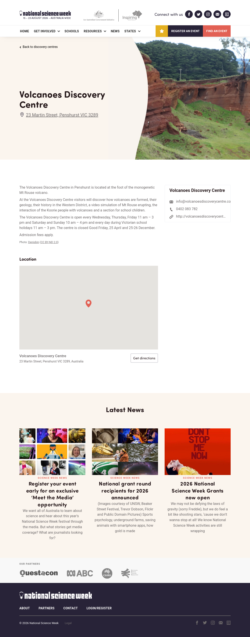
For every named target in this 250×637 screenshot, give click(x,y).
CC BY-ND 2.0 (49, 242)
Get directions (144, 358)
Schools (71, 31)
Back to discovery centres (38, 46)
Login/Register (99, 608)
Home (24, 31)
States (130, 31)
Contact (70, 608)
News (115, 31)
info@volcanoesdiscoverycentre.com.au (207, 201)
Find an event (216, 31)
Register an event (185, 31)
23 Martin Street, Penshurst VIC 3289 (62, 115)
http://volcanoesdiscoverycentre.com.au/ (208, 216)
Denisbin (33, 242)
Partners (46, 608)
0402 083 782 (187, 209)
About (24, 608)
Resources (93, 31)
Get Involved (44, 31)
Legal (68, 623)
